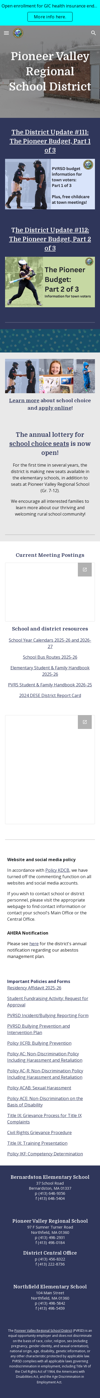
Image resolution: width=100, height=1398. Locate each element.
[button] (6, 33)
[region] (50, 13)
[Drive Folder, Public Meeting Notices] (50, 592)
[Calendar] (50, 769)
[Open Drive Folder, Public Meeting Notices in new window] (85, 569)
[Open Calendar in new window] (85, 722)
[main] (50, 72)
